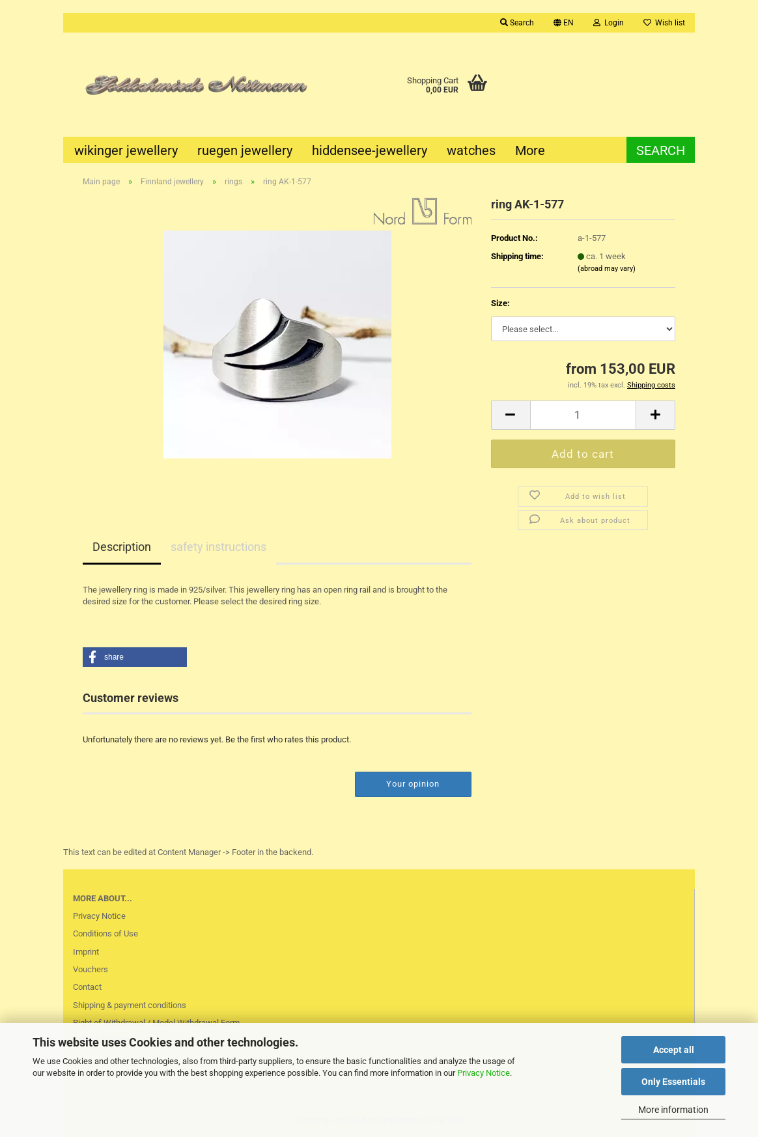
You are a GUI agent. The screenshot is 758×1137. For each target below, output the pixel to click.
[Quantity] (583, 415)
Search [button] (517, 22)
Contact (87, 987)
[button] (563, 23)
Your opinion (413, 784)
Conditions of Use (105, 933)
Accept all (673, 1050)
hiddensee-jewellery (369, 150)
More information (673, 1109)
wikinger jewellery (126, 150)
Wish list (664, 22)
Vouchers (90, 969)
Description (121, 547)
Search (660, 150)
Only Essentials (673, 1081)
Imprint (86, 952)
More (530, 150)
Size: (500, 303)
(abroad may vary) (607, 268)
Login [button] (608, 22)
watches (471, 150)
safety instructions (218, 547)
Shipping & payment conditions (129, 1005)
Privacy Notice (483, 1073)
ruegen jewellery (244, 150)
